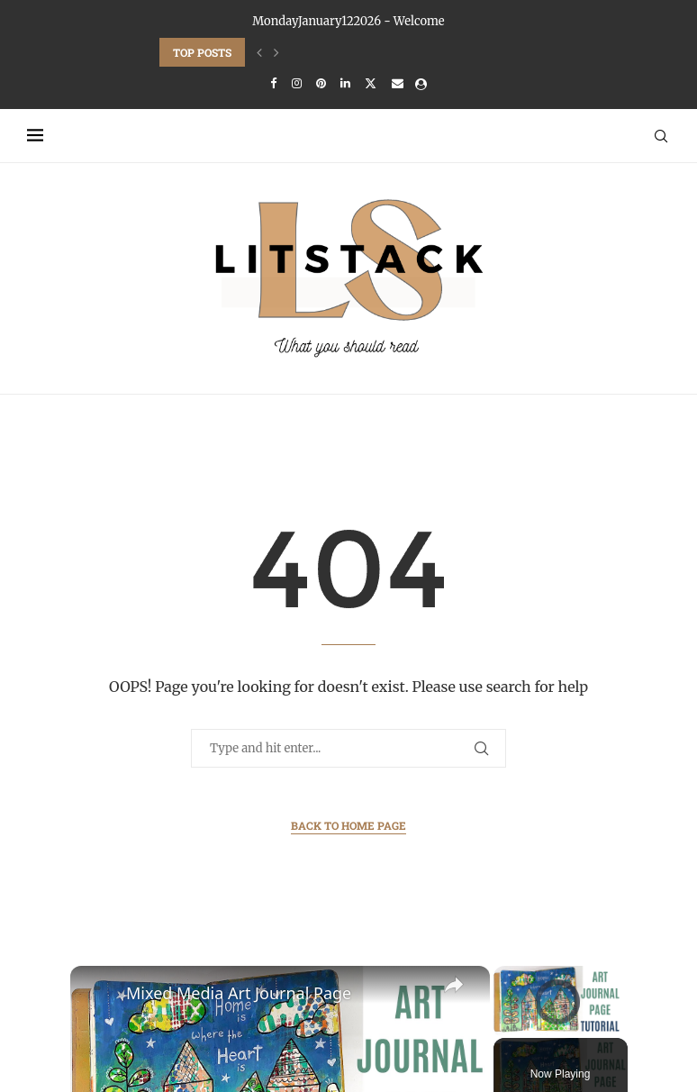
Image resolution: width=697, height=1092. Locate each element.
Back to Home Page (348, 825)
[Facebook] (273, 83)
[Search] (661, 136)
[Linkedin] (345, 83)
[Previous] (259, 52)
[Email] (397, 83)
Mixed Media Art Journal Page (238, 993)
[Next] (276, 52)
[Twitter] (370, 83)
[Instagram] (297, 83)
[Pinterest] (321, 83)
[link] (99, 995)
